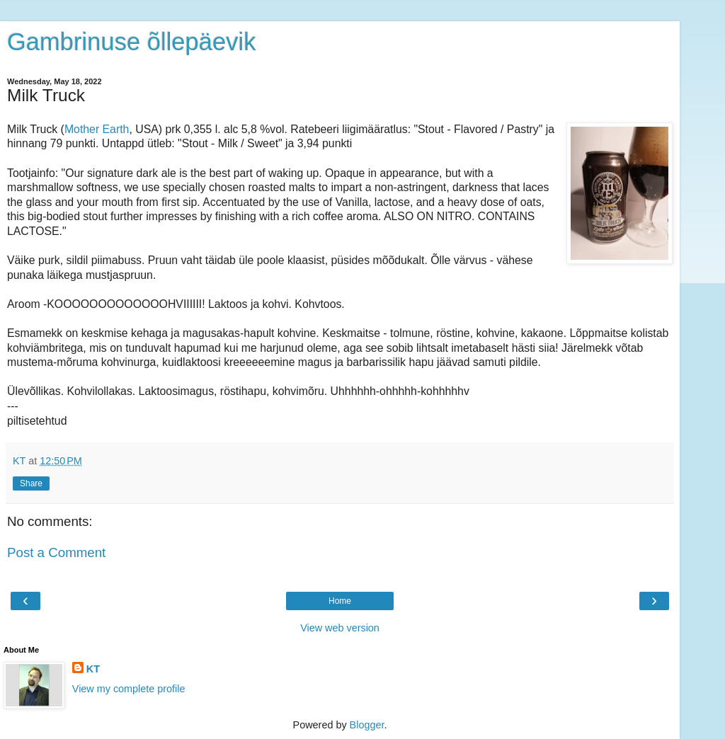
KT (93, 669)
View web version (339, 628)
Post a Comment (56, 552)
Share (31, 483)
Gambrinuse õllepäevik (131, 41)
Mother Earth (97, 129)
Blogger (367, 725)
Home (340, 601)
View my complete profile (128, 688)
